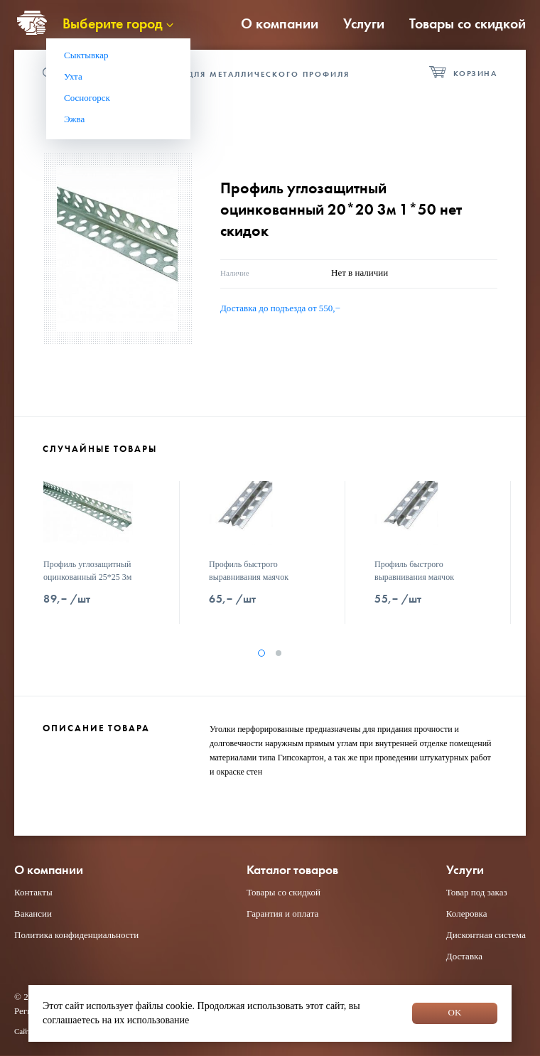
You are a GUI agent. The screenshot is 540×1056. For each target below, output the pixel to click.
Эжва (74, 119)
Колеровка (466, 913)
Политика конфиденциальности (76, 935)
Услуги (363, 23)
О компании (279, 23)
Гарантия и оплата (282, 913)
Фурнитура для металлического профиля (238, 74)
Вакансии (33, 913)
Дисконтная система (486, 935)
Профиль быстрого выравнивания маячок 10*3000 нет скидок (248, 577)
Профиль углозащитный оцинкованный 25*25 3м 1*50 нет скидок (87, 577)
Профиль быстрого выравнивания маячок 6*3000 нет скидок (414, 577)
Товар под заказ (476, 892)
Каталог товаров (292, 870)
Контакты (33, 892)
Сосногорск (87, 97)
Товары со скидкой (467, 23)
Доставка (464, 956)
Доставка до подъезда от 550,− (280, 308)
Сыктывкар (86, 55)
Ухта (73, 76)
